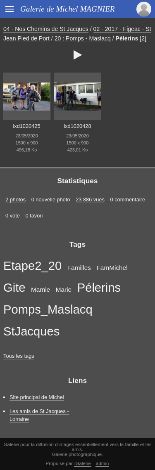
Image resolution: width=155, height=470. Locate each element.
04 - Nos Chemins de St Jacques (45, 29)
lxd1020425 (26, 126)
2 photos (15, 199)
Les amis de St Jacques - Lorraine (39, 415)
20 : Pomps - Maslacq (83, 38)
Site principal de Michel (37, 397)
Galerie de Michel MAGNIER (67, 9)
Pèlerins (127, 38)
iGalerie (82, 463)
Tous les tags (18, 356)
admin (102, 463)
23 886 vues (90, 199)
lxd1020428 (77, 126)
